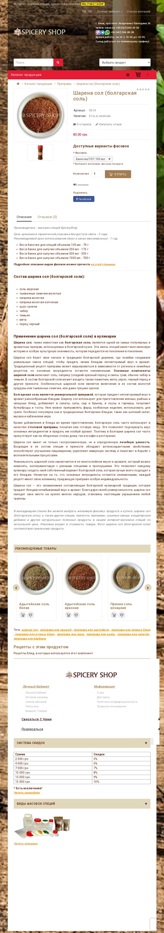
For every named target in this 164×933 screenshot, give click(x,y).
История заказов (37, 697)
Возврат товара (36, 710)
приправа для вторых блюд (34, 634)
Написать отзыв (109, 124)
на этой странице (103, 264)
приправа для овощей (55, 629)
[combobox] (93, 159)
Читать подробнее (27, 792)
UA (84, 11)
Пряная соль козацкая (121, 606)
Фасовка (81, 152)
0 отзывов (82, 124)
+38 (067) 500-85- (120, 32)
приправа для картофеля (91, 629)
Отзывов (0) (47, 217)
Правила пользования (111, 706)
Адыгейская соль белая (34, 606)
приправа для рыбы (100, 634)
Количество (81, 173)
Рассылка (32, 706)
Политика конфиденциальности (117, 701)
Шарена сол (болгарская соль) (98, 83)
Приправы (64, 83)
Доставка (103, 697)
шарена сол (29, 629)
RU (90, 11)
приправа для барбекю (30, 638)
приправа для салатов (133, 634)
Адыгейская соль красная (80, 606)
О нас (100, 692)
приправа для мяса (70, 634)
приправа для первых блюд (131, 629)
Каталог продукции (38, 83)
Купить (121, 174)
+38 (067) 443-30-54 (127, 27)
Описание (24, 217)
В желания (80, 184)
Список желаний (36, 701)
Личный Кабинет (36, 692)
